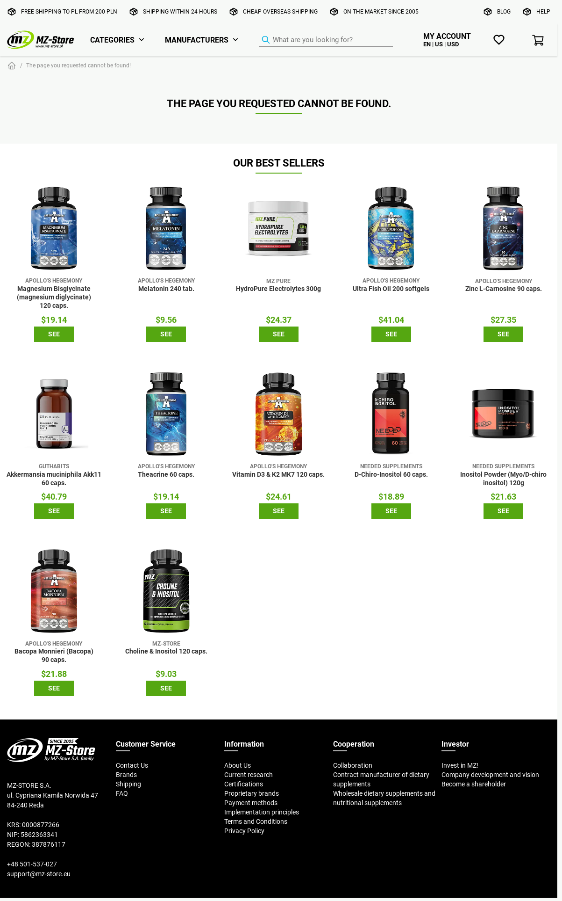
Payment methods (250, 802)
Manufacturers (196, 40)
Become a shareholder (473, 784)
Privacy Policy (244, 831)
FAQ (122, 793)
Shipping (128, 784)
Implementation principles (261, 812)
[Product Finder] (326, 40)
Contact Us (132, 765)
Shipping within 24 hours (180, 11)
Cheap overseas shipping (280, 11)
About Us (237, 765)
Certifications (243, 784)
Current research (248, 774)
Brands (126, 774)
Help (543, 11)
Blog (504, 11)
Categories (112, 40)
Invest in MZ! (459, 765)
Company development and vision (490, 774)
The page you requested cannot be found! (78, 65)
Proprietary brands (251, 793)
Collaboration (352, 765)
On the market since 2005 (381, 11)
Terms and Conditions (255, 821)
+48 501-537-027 (32, 864)
